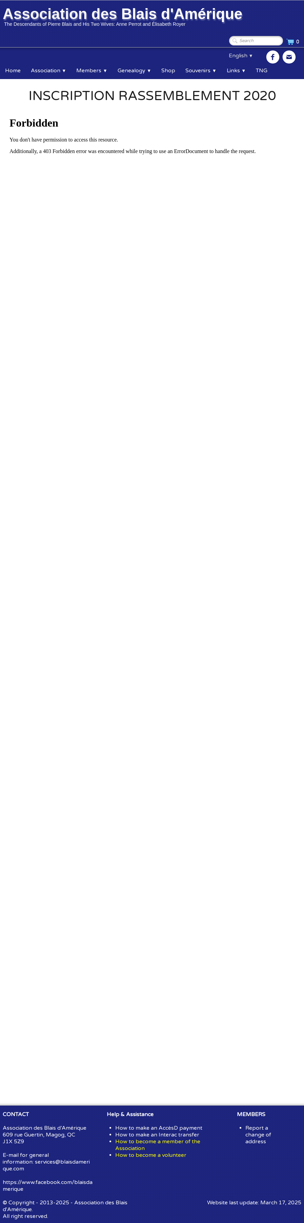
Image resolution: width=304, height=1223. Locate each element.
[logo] (123, 18)
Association (48, 70)
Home (13, 70)
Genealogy (134, 70)
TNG (261, 70)
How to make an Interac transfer (157, 1134)
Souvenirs (200, 70)
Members (91, 70)
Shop (168, 70)
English (241, 55)
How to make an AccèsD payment (158, 1128)
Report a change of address (258, 1135)
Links (236, 70)
